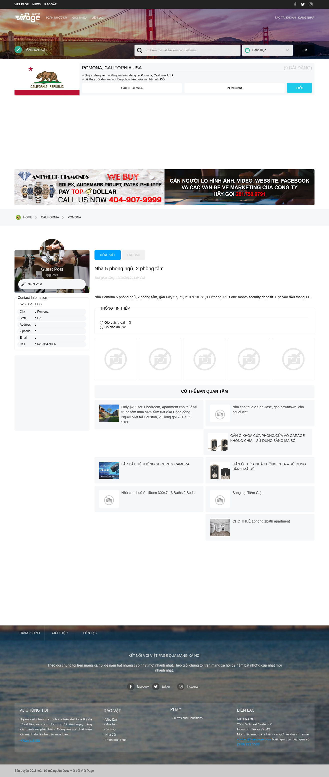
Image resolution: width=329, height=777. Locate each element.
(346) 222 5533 (248, 744)
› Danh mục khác (115, 740)
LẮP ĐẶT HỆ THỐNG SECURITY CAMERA (156, 464)
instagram (188, 686)
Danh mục (259, 50)
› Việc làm (110, 719)
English (133, 255)
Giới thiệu (79, 17)
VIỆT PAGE (21, 4)
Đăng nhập (306, 17)
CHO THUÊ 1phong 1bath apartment (261, 521)
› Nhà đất (110, 734)
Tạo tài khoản (285, 17)
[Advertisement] (164, 134)
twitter (161, 686)
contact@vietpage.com (254, 739)
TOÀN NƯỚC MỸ (56, 17)
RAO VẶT (50, 4)
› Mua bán (110, 724)
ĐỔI (299, 88)
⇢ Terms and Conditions (186, 718)
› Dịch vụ (110, 729)
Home (24, 217)
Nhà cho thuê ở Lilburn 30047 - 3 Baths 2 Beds (158, 493)
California (132, 88)
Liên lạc (98, 17)
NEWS (36, 4)
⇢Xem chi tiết (30, 740)
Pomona (234, 88)
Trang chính (29, 633)
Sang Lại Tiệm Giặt (247, 493)
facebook (138, 686)
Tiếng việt (108, 255)
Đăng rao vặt (30, 49)
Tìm (304, 50)
